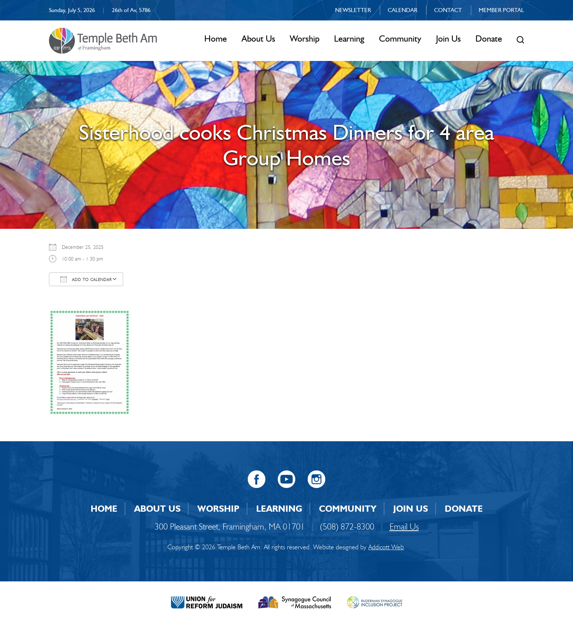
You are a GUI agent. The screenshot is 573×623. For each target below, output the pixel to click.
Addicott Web (386, 547)
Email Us (404, 526)
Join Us (448, 38)
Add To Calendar (86, 279)
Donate (488, 38)
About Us (258, 38)
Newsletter (353, 10)
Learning (349, 38)
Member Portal (501, 10)
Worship (304, 38)
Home (215, 38)
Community (400, 38)
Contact (448, 10)
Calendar (402, 10)
